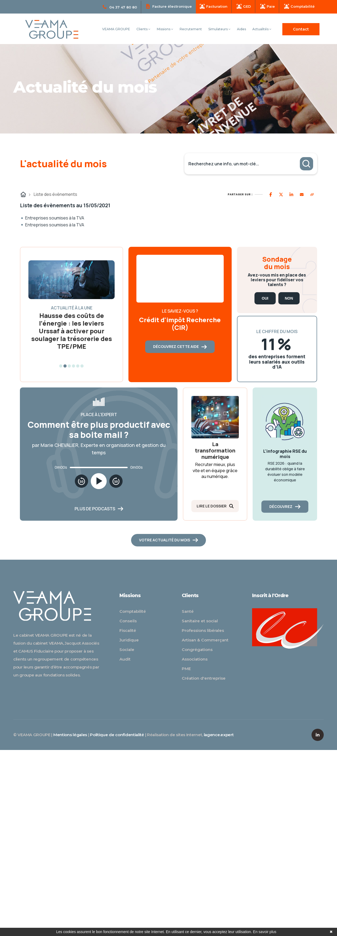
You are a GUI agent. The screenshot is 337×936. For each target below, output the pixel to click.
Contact (301, 29)
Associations (195, 659)
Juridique (129, 639)
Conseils (128, 620)
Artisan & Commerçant (205, 639)
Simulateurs (219, 29)
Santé (188, 611)
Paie (267, 6)
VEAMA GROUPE (116, 29)
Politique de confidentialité (117, 734)
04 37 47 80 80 (120, 7)
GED (244, 6)
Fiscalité (127, 630)
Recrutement (191, 29)
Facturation (213, 6)
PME (186, 668)
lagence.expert (219, 734)
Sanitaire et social (200, 620)
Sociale (126, 649)
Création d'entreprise (204, 678)
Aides (241, 29)
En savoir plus (264, 932)
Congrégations (197, 649)
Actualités (261, 29)
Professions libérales (203, 630)
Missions (165, 29)
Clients (143, 29)
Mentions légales (70, 734)
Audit (125, 659)
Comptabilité (299, 6)
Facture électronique (169, 6)
